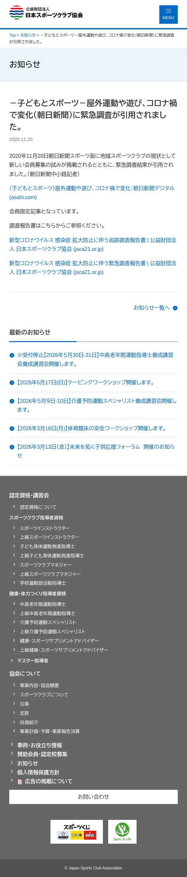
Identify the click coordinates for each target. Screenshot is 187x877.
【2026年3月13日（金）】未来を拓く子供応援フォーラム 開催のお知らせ (95, 451)
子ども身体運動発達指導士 (47, 546)
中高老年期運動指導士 (43, 604)
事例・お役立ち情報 (39, 745)
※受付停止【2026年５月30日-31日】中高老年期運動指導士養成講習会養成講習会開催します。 (95, 359)
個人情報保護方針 (38, 772)
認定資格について (38, 507)
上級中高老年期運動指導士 (47, 613)
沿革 (24, 704)
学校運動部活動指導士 (43, 583)
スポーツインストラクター (45, 528)
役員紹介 (29, 722)
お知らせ (27, 763)
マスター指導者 (32, 660)
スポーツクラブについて (44, 694)
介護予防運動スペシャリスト (48, 622)
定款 (24, 713)
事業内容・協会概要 (39, 685)
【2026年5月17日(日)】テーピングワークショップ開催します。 (85, 382)
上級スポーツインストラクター (49, 537)
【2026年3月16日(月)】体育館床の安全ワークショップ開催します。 (91, 428)
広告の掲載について (49, 781)
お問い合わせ (93, 797)
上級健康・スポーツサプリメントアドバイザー (64, 650)
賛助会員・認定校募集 (42, 754)
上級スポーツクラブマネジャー (50, 574)
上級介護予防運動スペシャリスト (52, 631)
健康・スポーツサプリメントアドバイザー (59, 641)
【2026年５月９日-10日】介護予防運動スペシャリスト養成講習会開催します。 (96, 405)
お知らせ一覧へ (152, 308)
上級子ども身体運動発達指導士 (52, 555)
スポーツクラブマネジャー (46, 565)
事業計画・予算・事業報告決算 (50, 731)
